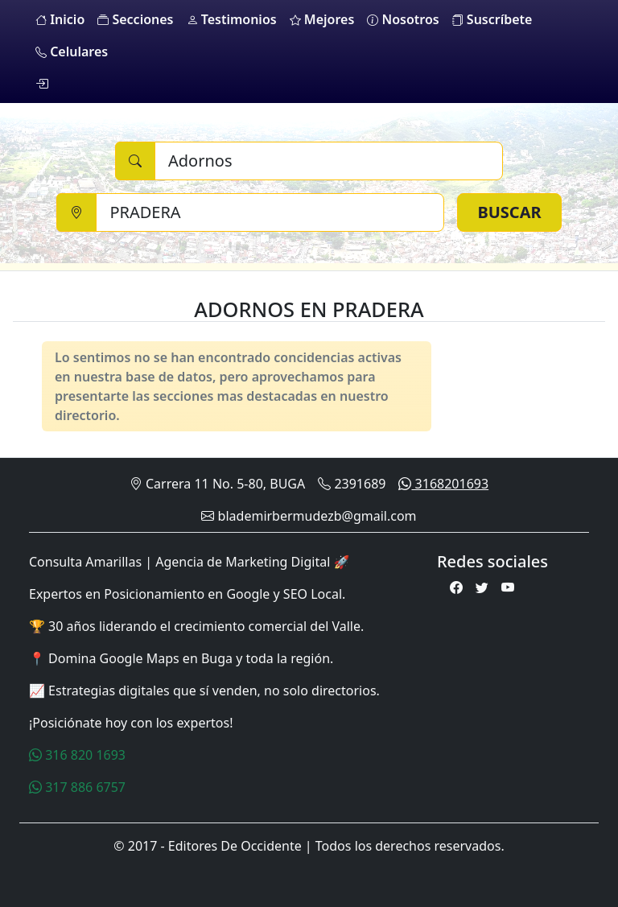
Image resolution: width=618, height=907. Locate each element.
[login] (42, 84)
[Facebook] (456, 587)
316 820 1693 (77, 755)
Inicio (59, 19)
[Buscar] (328, 161)
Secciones (135, 19)
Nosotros (403, 19)
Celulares (71, 51)
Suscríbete (492, 19)
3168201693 (443, 484)
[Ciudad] (270, 212)
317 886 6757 (77, 787)
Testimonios (232, 19)
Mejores (322, 19)
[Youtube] (507, 587)
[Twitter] (482, 587)
